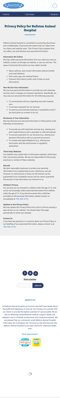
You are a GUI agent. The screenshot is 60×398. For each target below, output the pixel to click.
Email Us (54, 14)
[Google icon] (30, 273)
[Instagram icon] (35, 273)
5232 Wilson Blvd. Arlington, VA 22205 (30, 252)
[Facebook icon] (24, 273)
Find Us (5, 14)
